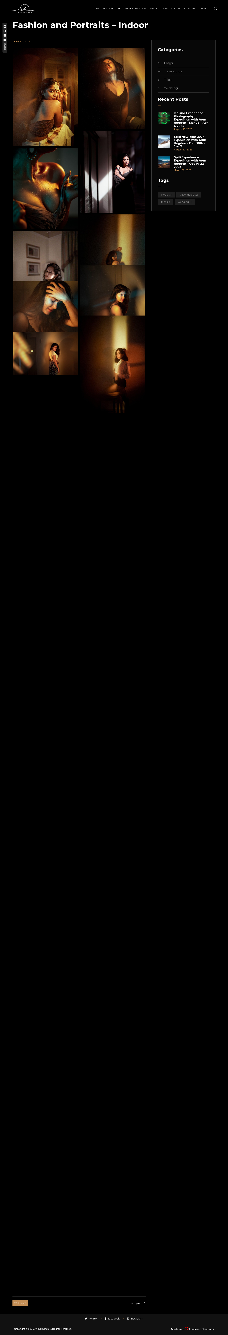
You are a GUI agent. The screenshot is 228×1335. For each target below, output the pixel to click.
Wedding (171, 88)
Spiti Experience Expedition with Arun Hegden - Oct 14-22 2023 (190, 162)
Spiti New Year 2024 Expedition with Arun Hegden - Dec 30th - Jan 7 (190, 141)
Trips (167, 79)
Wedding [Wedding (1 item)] (185, 202)
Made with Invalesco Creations (192, 1329)
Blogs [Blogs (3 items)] (166, 194)
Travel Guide (173, 71)
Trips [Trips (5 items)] (165, 202)
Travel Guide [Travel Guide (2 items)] (189, 194)
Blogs (168, 63)
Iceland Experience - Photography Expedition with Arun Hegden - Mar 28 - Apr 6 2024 (191, 120)
